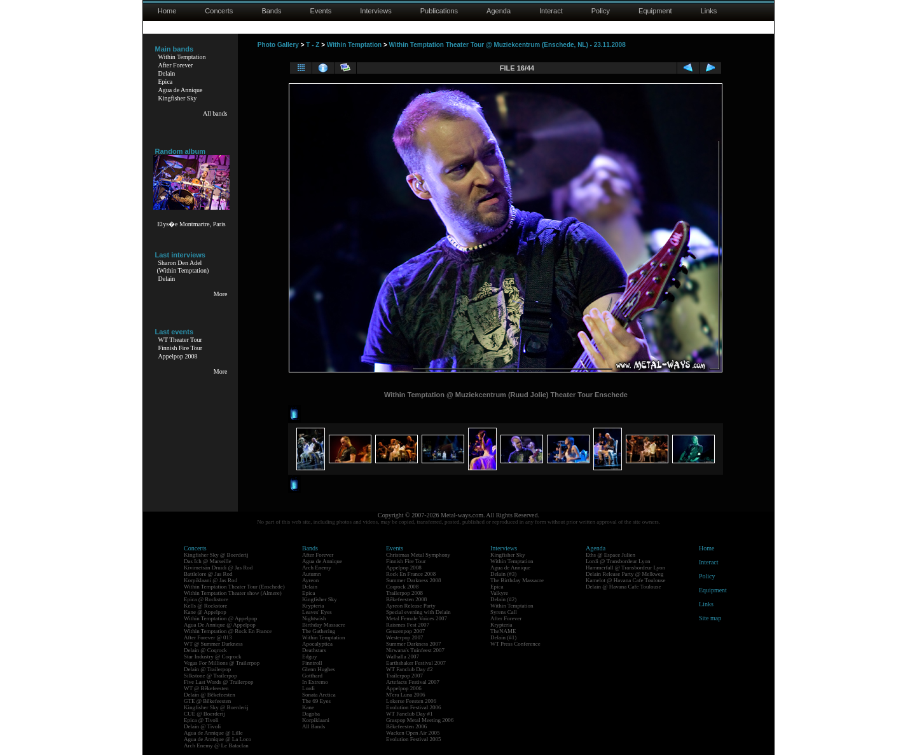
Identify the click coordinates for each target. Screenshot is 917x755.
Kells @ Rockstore (205, 605)
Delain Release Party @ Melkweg (624, 574)
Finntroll (312, 663)
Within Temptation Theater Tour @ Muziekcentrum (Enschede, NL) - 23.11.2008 (507, 44)
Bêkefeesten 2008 (406, 599)
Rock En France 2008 (411, 574)
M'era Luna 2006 (405, 694)
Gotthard (312, 675)
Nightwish (314, 618)
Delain (167, 73)
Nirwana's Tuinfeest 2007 (415, 650)
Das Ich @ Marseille (207, 561)
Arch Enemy (316, 567)
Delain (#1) (503, 637)
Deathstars (314, 650)
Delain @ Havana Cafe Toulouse (623, 586)
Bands (271, 11)
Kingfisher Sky (177, 98)
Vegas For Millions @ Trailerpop (221, 663)
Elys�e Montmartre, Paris (191, 224)
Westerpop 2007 (405, 637)
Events (321, 11)
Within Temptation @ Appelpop (220, 618)
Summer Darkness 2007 (413, 644)
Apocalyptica (317, 644)
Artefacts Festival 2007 (412, 682)
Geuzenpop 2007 (405, 631)
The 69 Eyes (316, 701)
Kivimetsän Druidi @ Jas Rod (218, 567)
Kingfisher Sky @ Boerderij (216, 555)
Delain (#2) (503, 599)
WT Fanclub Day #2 (409, 669)
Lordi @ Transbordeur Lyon (618, 561)
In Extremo (315, 682)
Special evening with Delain (418, 612)
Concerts (219, 11)
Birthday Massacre (323, 625)
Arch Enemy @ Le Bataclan (216, 745)
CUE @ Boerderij (204, 714)
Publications (439, 11)
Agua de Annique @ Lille (213, 733)
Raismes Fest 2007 (407, 625)
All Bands (313, 726)
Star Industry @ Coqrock (213, 656)
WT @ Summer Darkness (213, 644)
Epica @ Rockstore (206, 599)
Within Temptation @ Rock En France (228, 631)
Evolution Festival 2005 (413, 739)
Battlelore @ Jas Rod (208, 574)
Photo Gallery (278, 44)
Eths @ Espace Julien (610, 555)
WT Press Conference (515, 644)
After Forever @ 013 (208, 637)
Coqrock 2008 (402, 586)
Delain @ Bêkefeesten (209, 694)
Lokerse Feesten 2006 (411, 701)
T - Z (312, 44)
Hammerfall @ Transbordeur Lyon (625, 567)
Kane (308, 707)
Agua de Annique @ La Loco (217, 739)
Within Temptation (182, 56)
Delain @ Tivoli (202, 726)
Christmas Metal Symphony (418, 555)
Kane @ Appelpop (205, 612)
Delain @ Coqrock (205, 650)
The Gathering (318, 631)
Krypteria (313, 605)
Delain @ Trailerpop (207, 669)
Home (167, 11)
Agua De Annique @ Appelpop (220, 625)
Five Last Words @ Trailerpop (218, 682)
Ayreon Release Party (411, 605)
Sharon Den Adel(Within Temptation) (183, 266)
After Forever (175, 65)
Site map (710, 618)
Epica (165, 81)
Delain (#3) (503, 574)
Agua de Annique (180, 89)
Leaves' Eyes (317, 612)
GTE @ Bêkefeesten (207, 701)
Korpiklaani (315, 720)
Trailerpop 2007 (404, 675)
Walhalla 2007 (402, 656)
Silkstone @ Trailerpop (210, 675)
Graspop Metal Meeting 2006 (419, 720)
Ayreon (310, 580)
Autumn (311, 574)
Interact (551, 11)
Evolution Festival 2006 (413, 707)
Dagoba (311, 714)
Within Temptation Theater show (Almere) (233, 593)
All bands (215, 113)
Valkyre (499, 593)
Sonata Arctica (319, 694)
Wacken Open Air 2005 (413, 733)
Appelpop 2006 (404, 688)
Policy (600, 11)
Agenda (498, 11)
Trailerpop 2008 (404, 593)
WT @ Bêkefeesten (206, 688)
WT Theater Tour (180, 339)
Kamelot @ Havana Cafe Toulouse (625, 580)
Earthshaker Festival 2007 (416, 663)
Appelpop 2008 (178, 356)
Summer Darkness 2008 (413, 580)
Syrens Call (503, 612)
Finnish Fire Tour (180, 347)
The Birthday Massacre (517, 580)
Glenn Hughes (318, 669)
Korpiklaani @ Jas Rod (210, 580)
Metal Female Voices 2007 (416, 618)
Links (709, 11)
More (221, 293)
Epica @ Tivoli (201, 720)
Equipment (655, 11)
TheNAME (503, 631)
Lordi (308, 688)
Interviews (376, 11)
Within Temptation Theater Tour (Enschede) (234, 586)
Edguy (309, 656)
